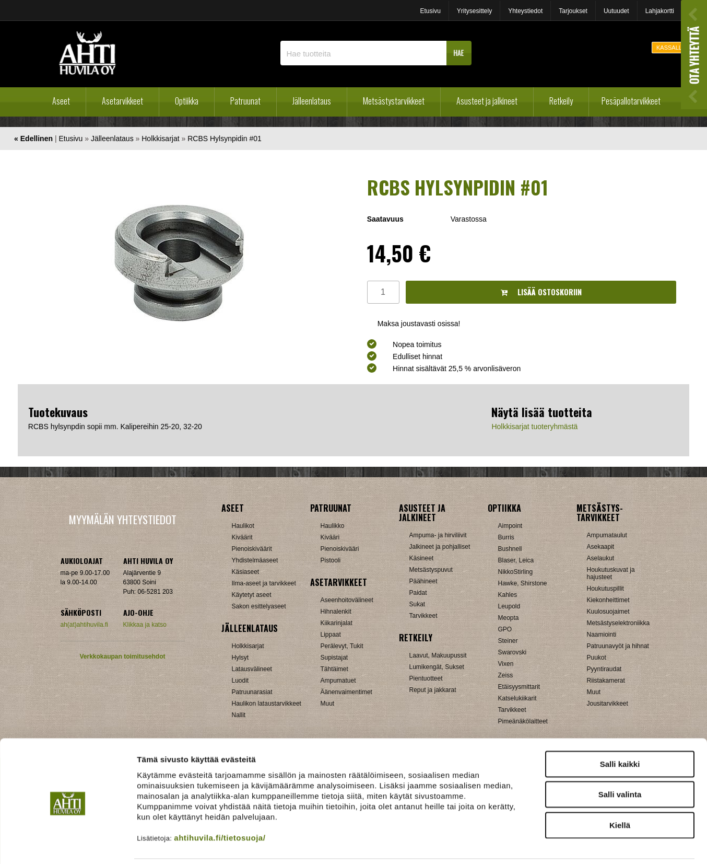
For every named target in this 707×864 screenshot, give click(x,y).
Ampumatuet (338, 680)
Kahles (507, 594)
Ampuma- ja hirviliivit (438, 535)
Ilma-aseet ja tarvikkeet (264, 583)
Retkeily (561, 101)
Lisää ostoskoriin (541, 291)
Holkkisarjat (160, 138)
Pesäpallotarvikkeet (631, 101)
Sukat (417, 604)
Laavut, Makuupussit (438, 655)
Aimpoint (510, 525)
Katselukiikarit (517, 698)
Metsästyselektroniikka (618, 623)
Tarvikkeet (423, 615)
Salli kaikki (620, 727)
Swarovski (512, 652)
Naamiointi (602, 634)
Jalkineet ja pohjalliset (439, 546)
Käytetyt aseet (252, 594)
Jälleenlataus (311, 101)
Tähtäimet (334, 669)
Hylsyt (240, 657)
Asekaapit (601, 546)
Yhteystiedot (525, 11)
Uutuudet (616, 11)
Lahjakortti (659, 11)
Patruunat (245, 101)
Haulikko (333, 525)
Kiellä (619, 789)
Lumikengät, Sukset (436, 667)
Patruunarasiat (252, 692)
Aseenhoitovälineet (347, 600)
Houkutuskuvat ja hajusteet (611, 573)
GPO (505, 629)
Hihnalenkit (336, 611)
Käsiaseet (246, 571)
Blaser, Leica (516, 560)
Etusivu (430, 11)
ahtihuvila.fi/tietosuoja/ (219, 801)
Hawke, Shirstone (522, 583)
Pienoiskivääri (340, 548)
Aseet (61, 101)
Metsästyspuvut (431, 569)
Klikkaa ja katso (145, 624)
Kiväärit (242, 537)
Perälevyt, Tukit (342, 646)
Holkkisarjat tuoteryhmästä (534, 426)
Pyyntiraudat (604, 669)
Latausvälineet (252, 669)
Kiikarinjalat (336, 623)
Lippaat (331, 634)
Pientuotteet (426, 678)
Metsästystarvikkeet (394, 101)
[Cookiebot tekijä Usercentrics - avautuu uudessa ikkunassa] (67, 843)
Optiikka (186, 101)
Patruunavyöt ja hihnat (618, 646)
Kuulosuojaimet (608, 611)
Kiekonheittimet (608, 600)
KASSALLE (671, 47)
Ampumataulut (607, 535)
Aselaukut (601, 558)
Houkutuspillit (605, 588)
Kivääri (330, 537)
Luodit (240, 680)
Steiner (508, 640)
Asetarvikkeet (122, 101)
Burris (506, 537)
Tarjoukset (573, 11)
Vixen (506, 663)
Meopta (508, 617)
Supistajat (334, 657)
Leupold (509, 606)
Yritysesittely (474, 11)
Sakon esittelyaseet (259, 606)
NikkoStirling (515, 571)
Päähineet (423, 581)
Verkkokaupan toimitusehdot (122, 656)
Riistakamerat (606, 680)
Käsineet (421, 558)
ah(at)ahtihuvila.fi (84, 624)
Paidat (418, 592)
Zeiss (505, 675)
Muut (594, 692)
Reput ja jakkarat (432, 690)
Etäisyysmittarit (519, 686)
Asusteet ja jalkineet (486, 101)
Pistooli (331, 560)
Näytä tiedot (558, 843)
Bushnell (510, 548)
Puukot (596, 657)
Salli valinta (620, 758)
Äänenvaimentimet (346, 692)
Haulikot (243, 525)
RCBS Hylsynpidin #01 (224, 138)
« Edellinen (33, 138)
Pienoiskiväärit (252, 548)
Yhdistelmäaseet (255, 560)
